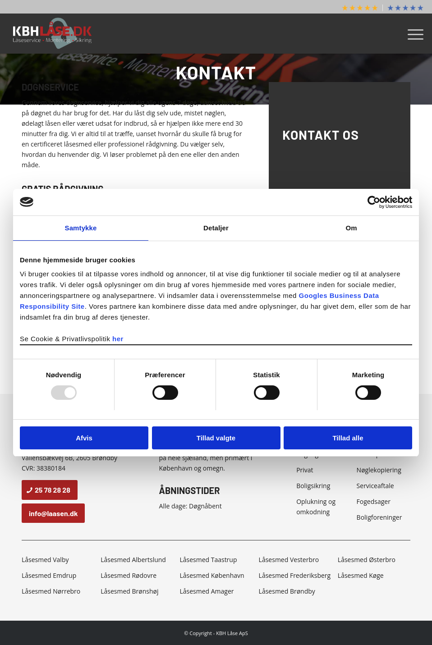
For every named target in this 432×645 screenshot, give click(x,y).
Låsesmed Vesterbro (289, 559)
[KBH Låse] (53, 33)
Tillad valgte (216, 438)
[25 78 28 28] (50, 489)
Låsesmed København (211, 575)
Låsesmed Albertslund (133, 559)
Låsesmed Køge (361, 575)
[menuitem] (360, 8)
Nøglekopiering (379, 470)
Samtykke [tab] (81, 228)
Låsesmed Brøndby (287, 591)
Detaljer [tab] (216, 228)
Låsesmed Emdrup (49, 575)
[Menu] (411, 33)
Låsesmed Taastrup (208, 559)
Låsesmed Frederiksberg (295, 575)
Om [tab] (351, 228)
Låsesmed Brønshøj (129, 591)
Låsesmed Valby (45, 559)
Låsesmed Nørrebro (51, 591)
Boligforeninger (379, 517)
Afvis (84, 438)
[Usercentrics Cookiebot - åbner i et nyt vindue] (372, 202)
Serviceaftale (375, 485)
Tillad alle (347, 438)
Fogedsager (374, 501)
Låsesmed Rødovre (128, 575)
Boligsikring (313, 485)
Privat (304, 470)
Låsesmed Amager (206, 591)
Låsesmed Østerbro (366, 559)
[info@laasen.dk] (53, 513)
